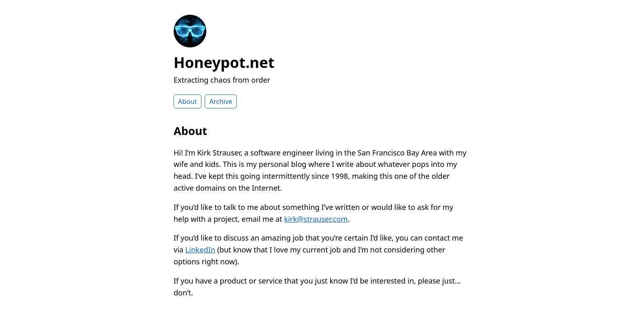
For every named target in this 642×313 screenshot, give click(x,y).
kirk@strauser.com (316, 219)
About (187, 101)
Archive (220, 101)
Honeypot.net (224, 62)
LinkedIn (200, 249)
